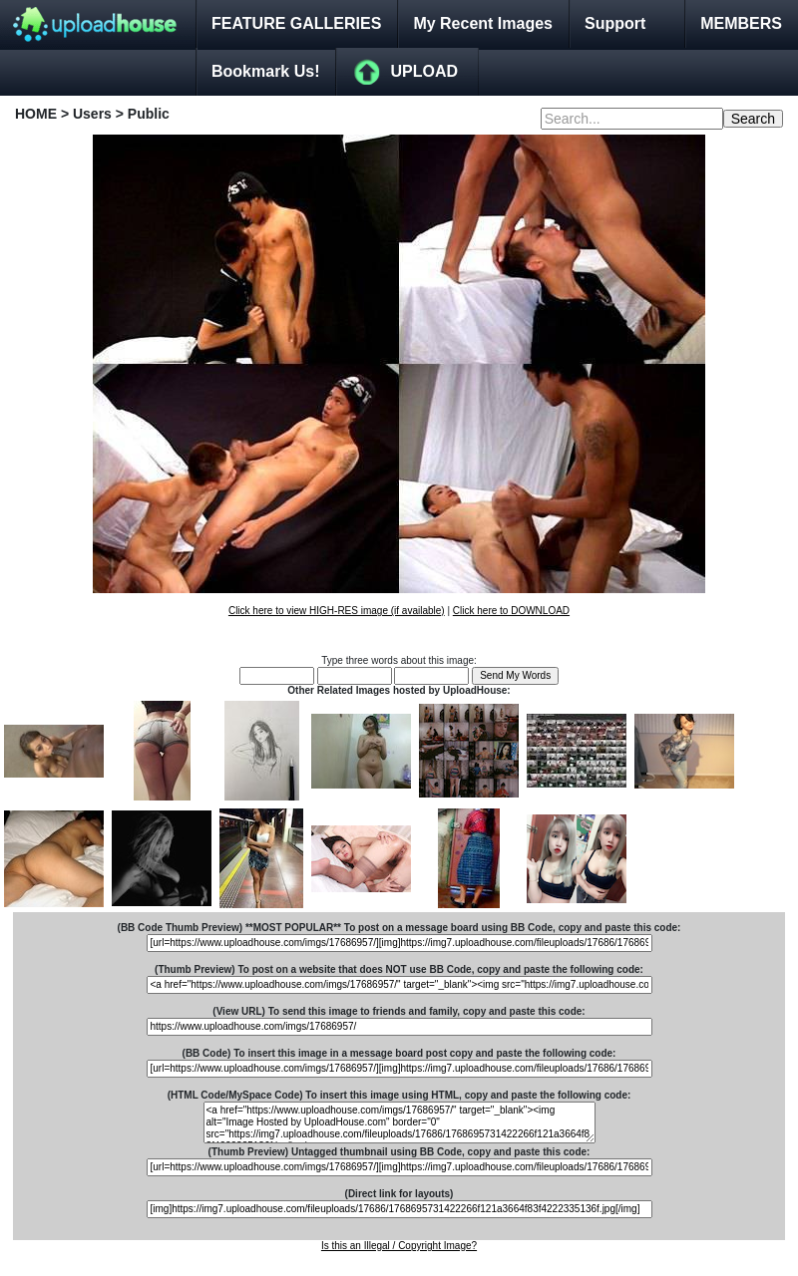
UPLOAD (424, 71)
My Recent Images (483, 23)
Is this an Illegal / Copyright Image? (399, 1245)
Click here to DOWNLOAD (511, 610)
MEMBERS (741, 23)
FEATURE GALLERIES (296, 23)
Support (615, 23)
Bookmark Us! (265, 71)
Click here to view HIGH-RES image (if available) (336, 610)
